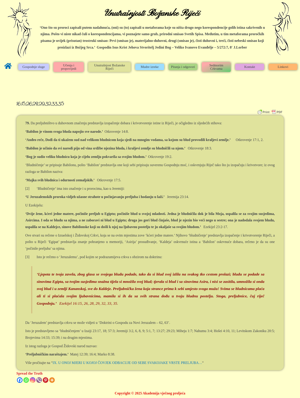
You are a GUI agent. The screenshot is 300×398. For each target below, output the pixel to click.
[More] (52, 380)
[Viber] (39, 380)
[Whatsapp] (26, 380)
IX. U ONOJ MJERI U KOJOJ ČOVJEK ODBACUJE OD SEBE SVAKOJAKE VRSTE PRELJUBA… (127, 363)
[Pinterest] (45, 380)
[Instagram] (32, 380)
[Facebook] (19, 380)
